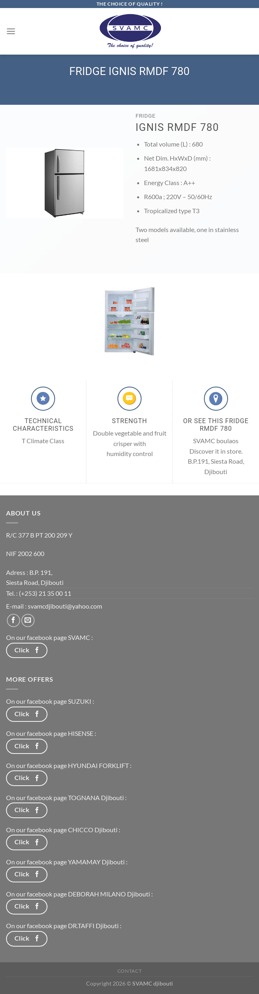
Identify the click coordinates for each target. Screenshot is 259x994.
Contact (129, 971)
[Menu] (11, 31)
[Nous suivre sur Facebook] (13, 620)
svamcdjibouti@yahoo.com (65, 606)
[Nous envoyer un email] (28, 620)
